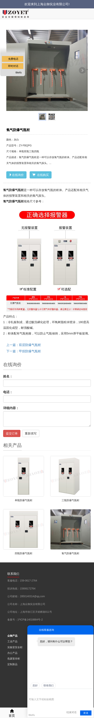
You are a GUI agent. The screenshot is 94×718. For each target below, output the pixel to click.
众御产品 (12, 635)
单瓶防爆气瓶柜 (23, 500)
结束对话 (71, 712)
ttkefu (19, 72)
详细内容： (11, 408)
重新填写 (31, 433)
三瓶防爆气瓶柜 (70, 500)
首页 (12, 712)
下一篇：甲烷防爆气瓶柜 (23, 351)
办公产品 (12, 653)
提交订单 (12, 433)
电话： (8, 392)
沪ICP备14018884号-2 (30, 619)
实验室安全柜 (15, 647)
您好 (35, 685)
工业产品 (12, 641)
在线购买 (40, 175)
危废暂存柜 (13, 658)
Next (82, 70)
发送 (85, 712)
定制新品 (12, 664)
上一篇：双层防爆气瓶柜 (23, 345)
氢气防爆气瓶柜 (70, 553)
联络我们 (49, 685)
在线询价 (16, 175)
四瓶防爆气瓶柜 (23, 553)
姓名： (8, 376)
